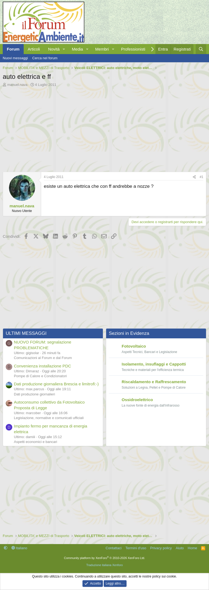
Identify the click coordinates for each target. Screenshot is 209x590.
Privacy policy (161, 548)
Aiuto (180, 548)
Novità (54, 49)
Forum (13, 49)
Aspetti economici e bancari (35, 442)
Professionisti (133, 49)
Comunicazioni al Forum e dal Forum (43, 358)
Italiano (19, 548)
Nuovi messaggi (15, 58)
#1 (201, 177)
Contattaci (114, 548)
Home (192, 548)
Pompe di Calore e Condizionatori (40, 376)
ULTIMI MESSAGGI (26, 333)
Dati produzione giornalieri (34, 394)
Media (77, 49)
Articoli (34, 49)
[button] (64, 49)
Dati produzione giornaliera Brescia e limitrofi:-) (56, 384)
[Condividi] (194, 177)
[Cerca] (201, 49)
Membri (102, 49)
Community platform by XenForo (104, 558)
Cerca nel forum (44, 58)
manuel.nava (17, 85)
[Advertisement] (104, 128)
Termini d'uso (135, 548)
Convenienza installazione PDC (42, 366)
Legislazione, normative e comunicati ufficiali (49, 418)
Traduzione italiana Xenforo (104, 565)
